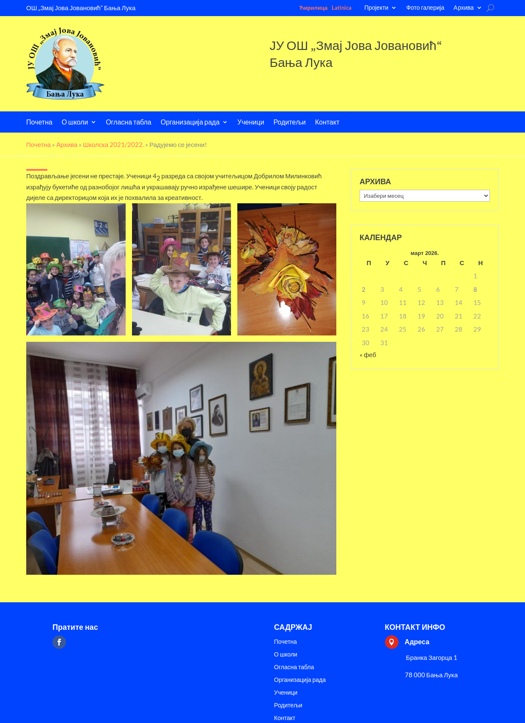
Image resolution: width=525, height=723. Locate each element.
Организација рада (190, 122)
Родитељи (289, 122)
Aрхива (464, 8)
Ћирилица (313, 7)
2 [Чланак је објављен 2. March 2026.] (364, 289)
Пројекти (376, 8)
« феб (368, 354)
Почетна (39, 122)
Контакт (327, 122)
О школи (75, 122)
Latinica (342, 7)
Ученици (250, 122)
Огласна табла (128, 122)
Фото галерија (425, 8)
